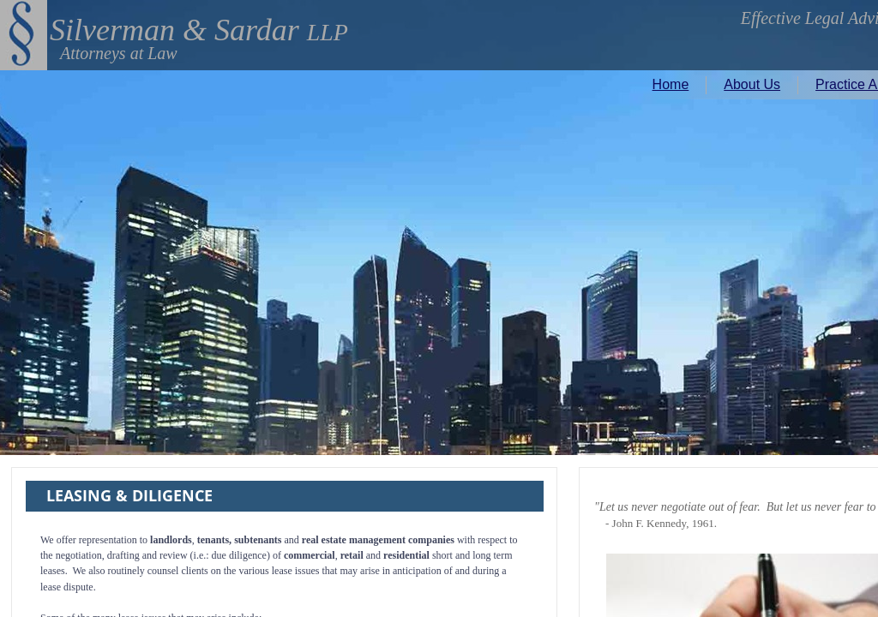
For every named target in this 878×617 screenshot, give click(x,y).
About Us (752, 84)
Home (670, 84)
